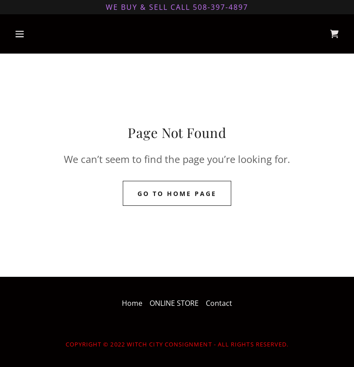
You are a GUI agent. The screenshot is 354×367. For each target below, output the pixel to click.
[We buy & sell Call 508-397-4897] (177, 7)
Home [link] (132, 303)
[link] (334, 34)
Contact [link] (219, 303)
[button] (36, 34)
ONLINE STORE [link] (174, 303)
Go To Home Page (177, 193)
